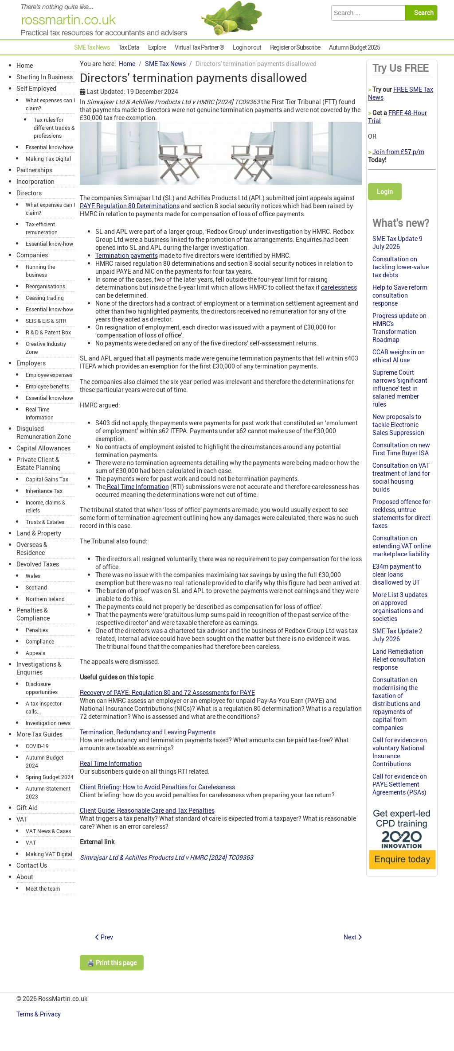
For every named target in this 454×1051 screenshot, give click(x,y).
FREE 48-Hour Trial (397, 117)
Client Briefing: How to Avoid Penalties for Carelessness (157, 787)
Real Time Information (111, 763)
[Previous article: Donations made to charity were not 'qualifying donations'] (104, 937)
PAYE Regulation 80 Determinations (130, 206)
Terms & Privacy (39, 1014)
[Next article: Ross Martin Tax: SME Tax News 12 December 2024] (353, 937)
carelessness (339, 287)
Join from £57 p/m (398, 151)
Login (385, 191)
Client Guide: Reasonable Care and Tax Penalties (147, 810)
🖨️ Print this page (112, 962)
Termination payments (126, 255)
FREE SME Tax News (400, 93)
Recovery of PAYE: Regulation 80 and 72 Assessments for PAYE (167, 692)
